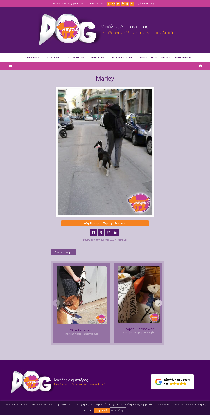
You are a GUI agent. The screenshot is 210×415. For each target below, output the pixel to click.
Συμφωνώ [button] (101, 410)
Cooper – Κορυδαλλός (139, 329)
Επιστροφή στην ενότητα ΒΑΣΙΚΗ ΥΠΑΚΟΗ (105, 239)
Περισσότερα (118, 410)
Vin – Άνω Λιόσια (81, 330)
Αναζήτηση (148, 3)
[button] (172, 381)
